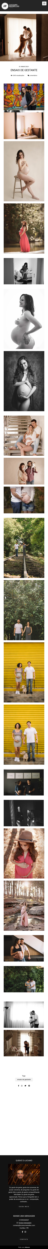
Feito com (24, 1247)
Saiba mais (24, 1206)
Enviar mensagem (25, 1223)
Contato (24, 1239)
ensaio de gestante (24, 1079)
